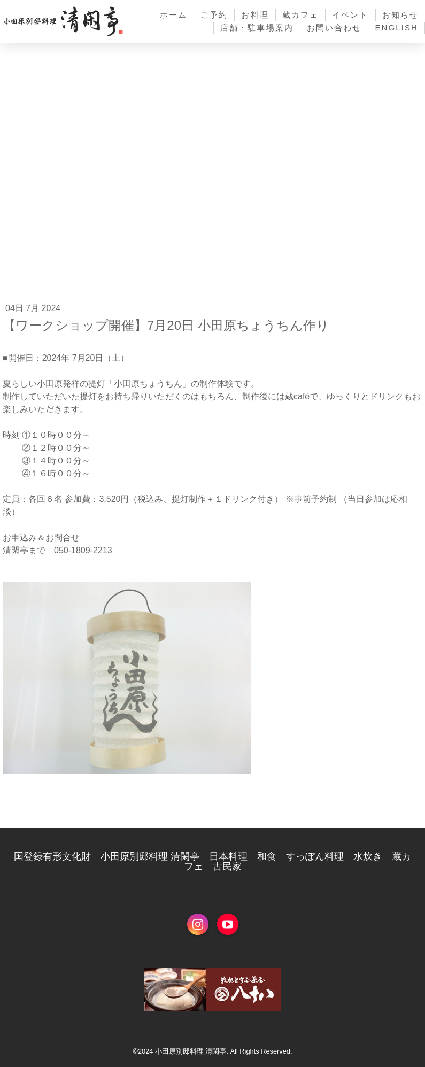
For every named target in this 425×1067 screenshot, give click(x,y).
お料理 (254, 14)
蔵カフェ (300, 14)
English (396, 27)
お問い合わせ (334, 27)
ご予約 (214, 14)
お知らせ (400, 14)
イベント (350, 14)
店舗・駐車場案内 (256, 27)
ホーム (173, 14)
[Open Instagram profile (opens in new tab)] (197, 924)
